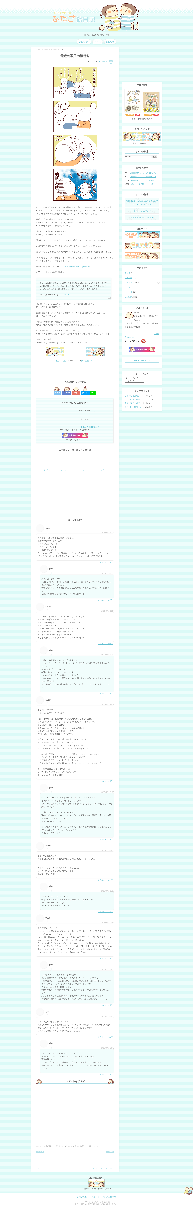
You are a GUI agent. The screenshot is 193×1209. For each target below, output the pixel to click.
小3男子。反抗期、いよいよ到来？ (144, 184)
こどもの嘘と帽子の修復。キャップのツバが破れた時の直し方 (133, 396)
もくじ (97, 41)
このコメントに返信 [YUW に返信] (105, 958)
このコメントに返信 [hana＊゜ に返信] (105, 781)
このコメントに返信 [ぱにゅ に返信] (105, 644)
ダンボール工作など (142, 211)
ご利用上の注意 (109, 1197)
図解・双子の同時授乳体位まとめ (133, 403)
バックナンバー (132, 378)
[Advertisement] (75, 371)
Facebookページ (142, 360)
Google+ (76, 393)
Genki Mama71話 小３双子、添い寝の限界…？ (144, 180)
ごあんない (84, 41)
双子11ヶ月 (103, 61)
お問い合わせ (83, 1197)
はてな (85, 393)
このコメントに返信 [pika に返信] (105, 600)
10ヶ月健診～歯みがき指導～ (76, 266)
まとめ (127, 273)
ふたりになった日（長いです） (102, 1161)
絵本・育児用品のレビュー (142, 217)
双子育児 (128, 282)
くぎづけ (45, 1161)
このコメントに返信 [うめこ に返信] (105, 1037)
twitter (57, 393)
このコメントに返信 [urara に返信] (105, 562)
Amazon (130, 115)
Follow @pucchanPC (90, 427)
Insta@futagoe (75, 435)
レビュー (128, 287)
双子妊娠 (128, 278)
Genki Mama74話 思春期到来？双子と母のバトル (144, 173)
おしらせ (110, 41)
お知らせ (128, 292)
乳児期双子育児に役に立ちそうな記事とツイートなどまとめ (142, 202)
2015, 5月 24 (63, 295)
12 (111, 61)
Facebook (66, 393)
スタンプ (95, 1197)
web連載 (128, 297)
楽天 (137, 115)
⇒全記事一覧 (86, 360)
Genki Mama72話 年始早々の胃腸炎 (144, 177)
